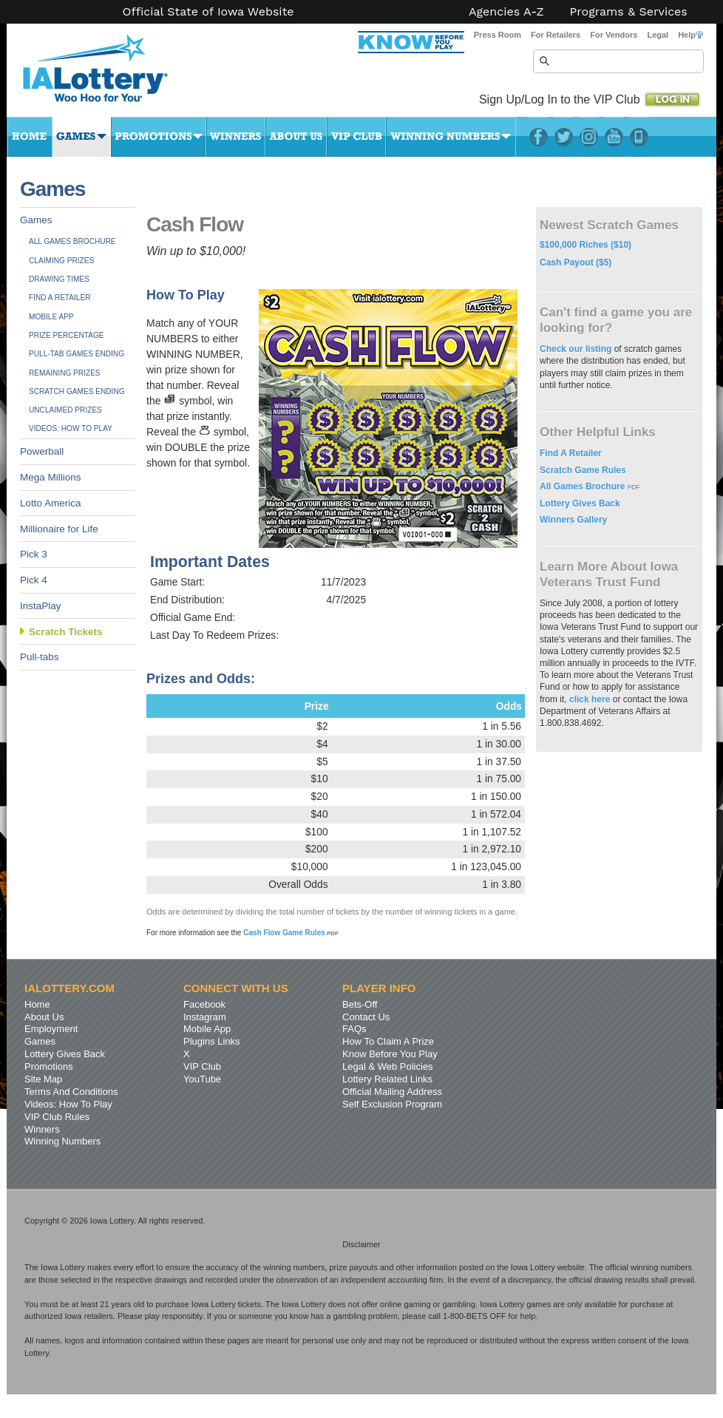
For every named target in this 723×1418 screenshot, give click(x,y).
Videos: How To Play (70, 428)
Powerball (42, 451)
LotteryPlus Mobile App (639, 137)
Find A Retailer (60, 298)
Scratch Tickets (66, 631)
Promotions (158, 137)
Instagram (589, 137)
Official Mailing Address (392, 1091)
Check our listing (577, 349)
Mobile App (51, 317)
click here (589, 699)
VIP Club (356, 137)
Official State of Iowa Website (207, 12)
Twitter (563, 137)
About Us (296, 137)
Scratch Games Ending (77, 391)
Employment (51, 1028)
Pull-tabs (39, 656)
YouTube (614, 137)
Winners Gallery (573, 520)
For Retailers (555, 34)
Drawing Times (59, 279)
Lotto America (50, 503)
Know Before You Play (390, 1053)
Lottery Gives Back (580, 503)
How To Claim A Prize (388, 1041)
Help (690, 34)
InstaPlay (40, 605)
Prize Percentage (66, 335)
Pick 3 (33, 554)
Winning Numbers (451, 137)
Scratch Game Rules (583, 470)
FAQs (354, 1028)
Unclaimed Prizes (65, 410)
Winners (235, 137)
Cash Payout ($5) (575, 262)
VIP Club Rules (56, 1116)
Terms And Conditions (71, 1091)
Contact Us (366, 1016)
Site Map (43, 1079)
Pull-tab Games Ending (76, 354)
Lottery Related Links (387, 1079)
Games (81, 137)
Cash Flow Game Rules (291, 933)
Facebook (538, 137)
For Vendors (613, 34)
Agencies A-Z (506, 12)
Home (29, 137)
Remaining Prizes (65, 373)
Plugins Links (211, 1041)
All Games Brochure (72, 241)
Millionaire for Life (59, 529)
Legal (657, 34)
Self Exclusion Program (392, 1104)
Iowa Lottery (108, 74)
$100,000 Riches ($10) (585, 245)
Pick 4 (33, 580)
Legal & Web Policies (387, 1066)
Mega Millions (50, 477)
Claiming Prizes (61, 261)
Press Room (497, 34)
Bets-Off (359, 1004)
